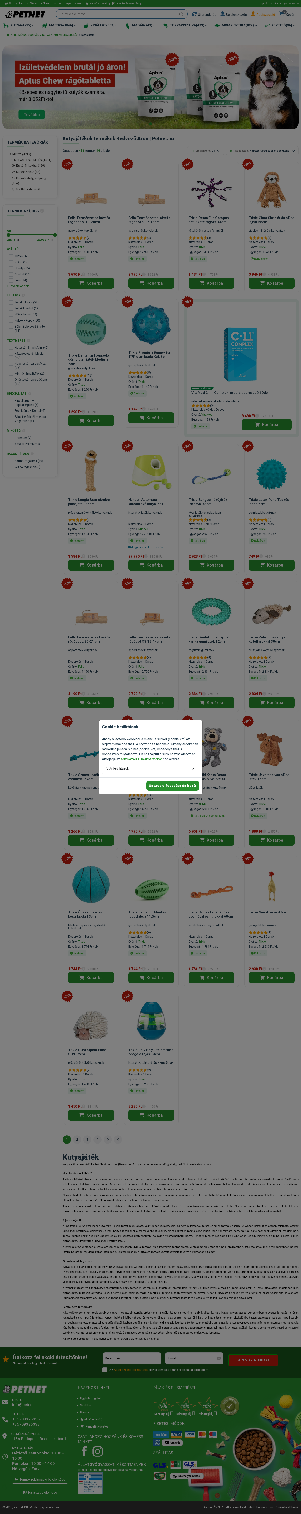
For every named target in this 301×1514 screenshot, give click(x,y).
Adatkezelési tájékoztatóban (141, 759)
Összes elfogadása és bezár (173, 786)
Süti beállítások (117, 768)
